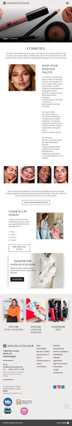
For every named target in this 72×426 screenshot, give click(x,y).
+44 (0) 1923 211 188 (16, 369)
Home (5, 39)
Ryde (64, 423)
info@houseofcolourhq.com (13, 367)
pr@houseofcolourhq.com (12, 393)
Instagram (58, 387)
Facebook (54, 387)
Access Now (17, 279)
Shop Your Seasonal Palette (36, 202)
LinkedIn (62, 387)
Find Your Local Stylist (19, 248)
